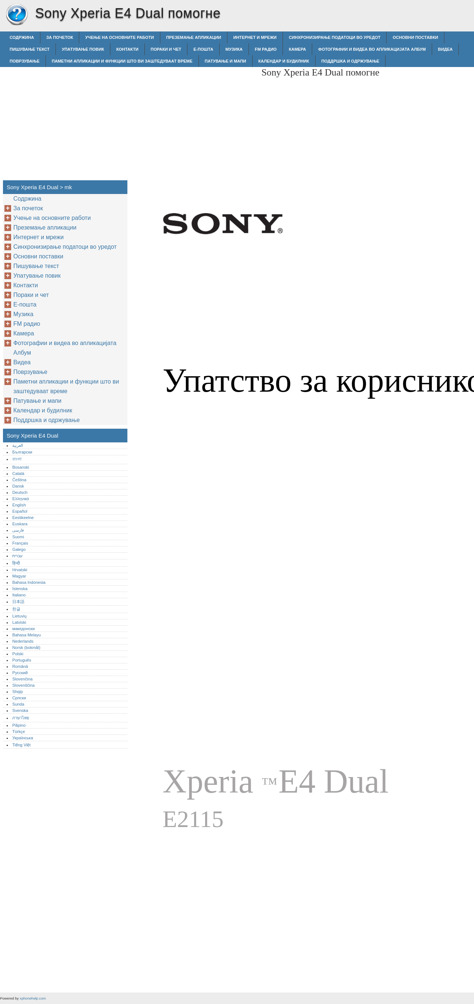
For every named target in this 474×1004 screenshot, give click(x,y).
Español (19, 511)
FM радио (266, 49)
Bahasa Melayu (26, 635)
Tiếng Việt (21, 745)
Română (20, 666)
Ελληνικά (20, 498)
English (19, 505)
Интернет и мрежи (255, 37)
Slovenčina (22, 679)
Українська (22, 738)
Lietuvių (19, 616)
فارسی (18, 530)
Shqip (17, 691)
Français (20, 543)
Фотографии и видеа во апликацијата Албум (372, 49)
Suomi (18, 537)
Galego (19, 549)
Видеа (445, 49)
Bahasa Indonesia (29, 582)
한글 (16, 609)
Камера (297, 49)
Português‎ (21, 660)
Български (22, 452)
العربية (17, 445)
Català (18, 473)
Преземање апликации (193, 37)
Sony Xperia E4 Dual (17, 15)
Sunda (18, 704)
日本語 (18, 601)
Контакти (127, 49)
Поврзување (25, 61)
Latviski (19, 622)
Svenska (20, 710)
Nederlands (22, 641)
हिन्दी (16, 563)
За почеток (59, 37)
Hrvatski (19, 570)
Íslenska (19, 588)
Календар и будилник (283, 61)
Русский (20, 672)
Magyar (19, 576)
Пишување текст (30, 49)
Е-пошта (203, 49)
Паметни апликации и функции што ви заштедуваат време (122, 61)
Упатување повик (83, 49)
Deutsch (19, 492)
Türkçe (18, 731)
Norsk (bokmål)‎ (26, 647)
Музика (234, 49)
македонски (23, 628)
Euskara (19, 524)
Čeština (19, 480)
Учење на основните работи (119, 37)
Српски (19, 698)
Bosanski (20, 467)
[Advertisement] (193, 119)
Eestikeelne (23, 517)
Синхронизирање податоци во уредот (335, 37)
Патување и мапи (225, 61)
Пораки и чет (166, 49)
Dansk (18, 486)
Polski (17, 654)
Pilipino (19, 725)
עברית (17, 555)
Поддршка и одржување (350, 61)
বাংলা (16, 459)
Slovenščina (23, 685)
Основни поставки (415, 37)
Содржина (22, 37)
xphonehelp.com (33, 998)
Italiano (19, 595)
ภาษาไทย (20, 718)
